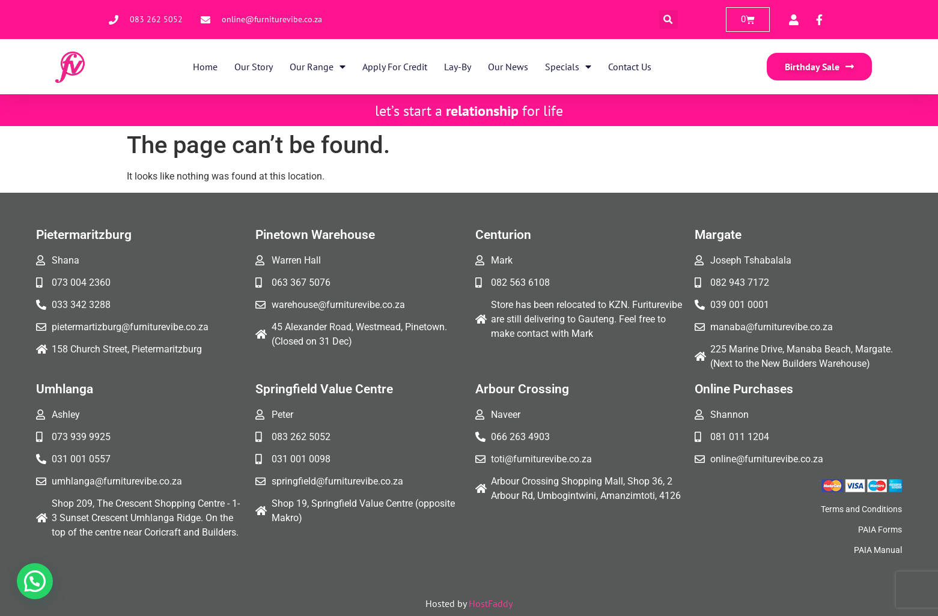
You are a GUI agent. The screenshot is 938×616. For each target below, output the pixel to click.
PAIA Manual (878, 550)
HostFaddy (491, 603)
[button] (668, 19)
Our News (508, 67)
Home (205, 67)
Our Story (253, 67)
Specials (568, 66)
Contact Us (629, 67)
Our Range (318, 66)
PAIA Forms (880, 529)
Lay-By (457, 67)
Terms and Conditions (861, 509)
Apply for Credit (394, 67)
